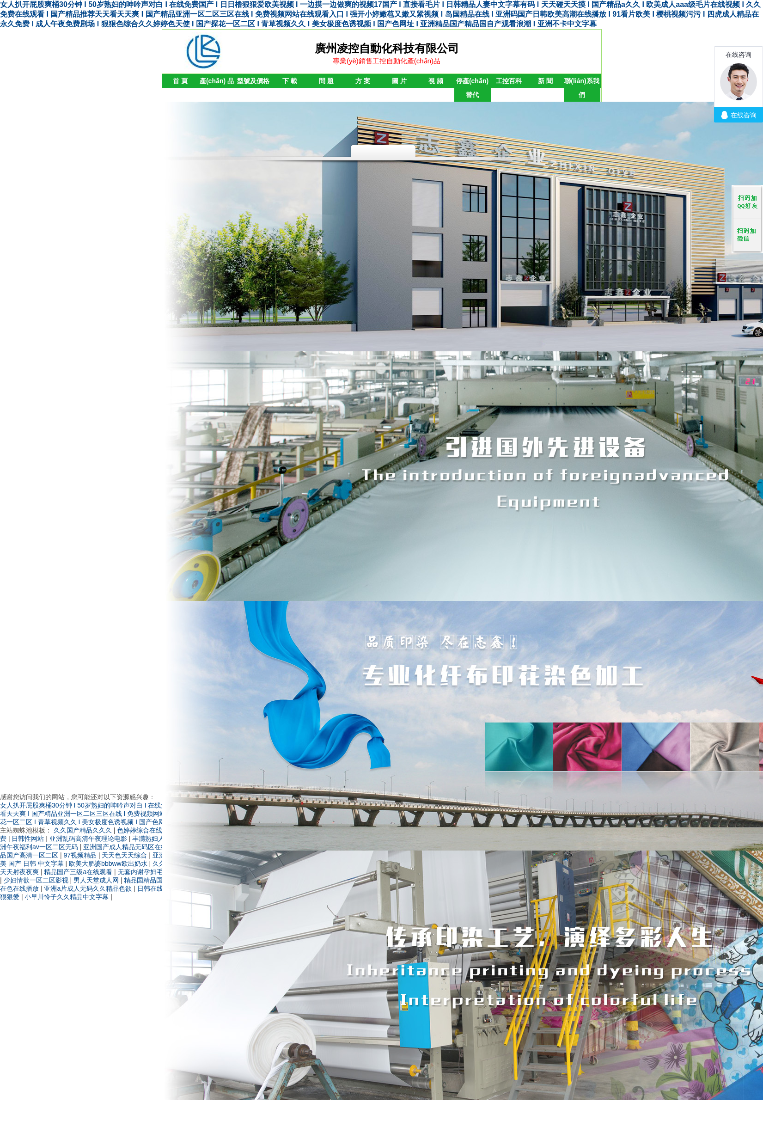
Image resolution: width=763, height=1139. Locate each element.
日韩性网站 (29, 838)
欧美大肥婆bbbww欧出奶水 (109, 863)
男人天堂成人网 (97, 880)
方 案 (362, 81)
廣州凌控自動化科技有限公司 (387, 48)
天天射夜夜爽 (20, 872)
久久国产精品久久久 (84, 830)
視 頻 (435, 81)
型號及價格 (253, 81)
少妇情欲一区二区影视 (37, 880)
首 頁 (180, 81)
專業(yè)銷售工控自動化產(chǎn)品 (386, 61)
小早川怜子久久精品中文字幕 (67, 896)
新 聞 (545, 81)
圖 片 (399, 81)
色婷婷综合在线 (140, 830)
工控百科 (509, 81)
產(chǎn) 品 (217, 81)
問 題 (326, 81)
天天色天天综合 (125, 855)
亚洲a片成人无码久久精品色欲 (89, 888)
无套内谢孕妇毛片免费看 (154, 872)
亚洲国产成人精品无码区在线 (126, 847)
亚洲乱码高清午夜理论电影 (89, 838)
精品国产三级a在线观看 (79, 872)
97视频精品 (80, 855)
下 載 (289, 81)
